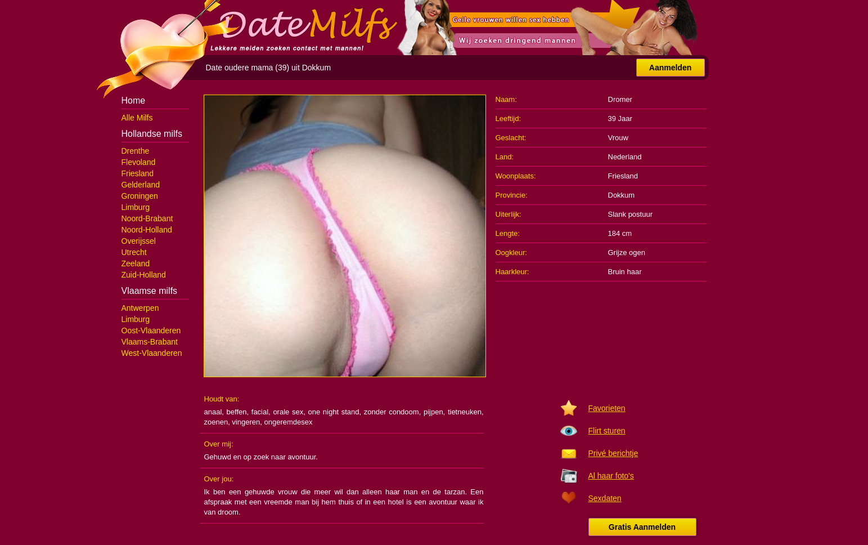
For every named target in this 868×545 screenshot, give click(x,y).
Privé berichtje (613, 453)
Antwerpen (140, 307)
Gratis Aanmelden (642, 526)
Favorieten (607, 408)
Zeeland (136, 263)
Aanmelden (670, 67)
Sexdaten (605, 498)
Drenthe (136, 150)
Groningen (140, 195)
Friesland (138, 173)
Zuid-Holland (144, 274)
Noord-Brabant (147, 218)
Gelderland (141, 184)
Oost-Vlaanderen (151, 330)
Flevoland (139, 162)
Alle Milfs (137, 117)
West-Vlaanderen (152, 353)
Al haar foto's (611, 475)
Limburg (136, 207)
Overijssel (139, 240)
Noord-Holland (147, 229)
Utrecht (134, 252)
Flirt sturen (607, 430)
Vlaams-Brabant (150, 341)
